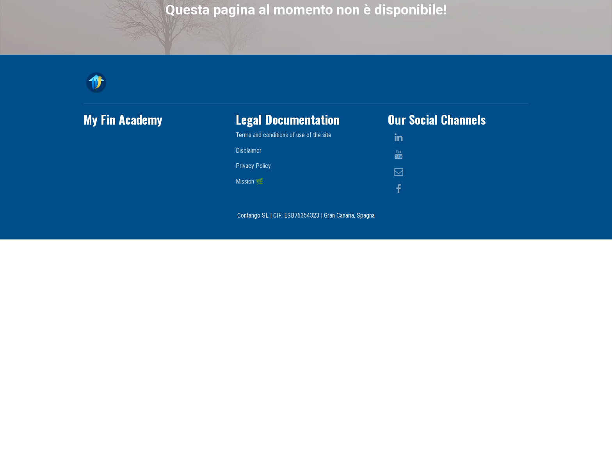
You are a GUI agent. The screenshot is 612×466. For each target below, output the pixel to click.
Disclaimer (249, 377)
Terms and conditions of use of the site (283, 361)
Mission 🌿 (249, 408)
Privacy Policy (253, 392)
